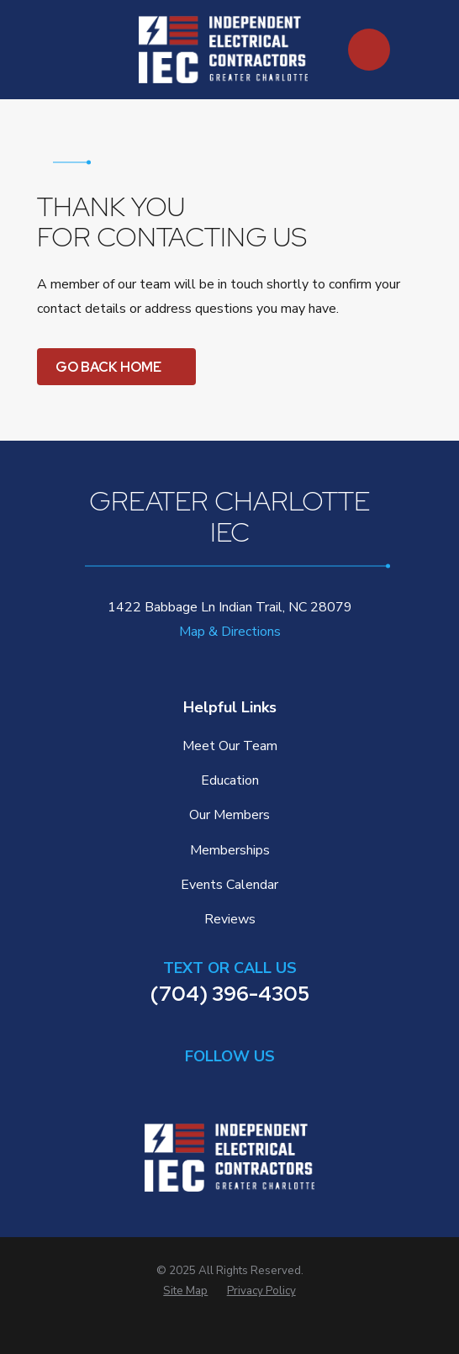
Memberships (230, 850)
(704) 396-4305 (229, 994)
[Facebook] (229, 1087)
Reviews (230, 919)
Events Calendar (229, 884)
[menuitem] (185, 1292)
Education (230, 780)
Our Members (229, 815)
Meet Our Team (229, 746)
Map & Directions (230, 631)
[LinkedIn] (189, 1087)
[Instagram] (270, 1087)
